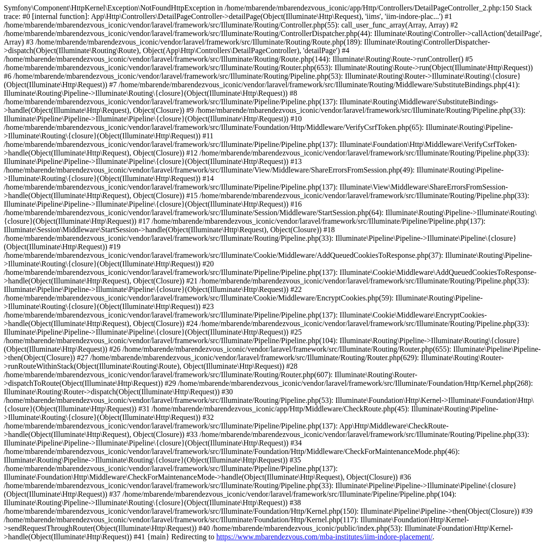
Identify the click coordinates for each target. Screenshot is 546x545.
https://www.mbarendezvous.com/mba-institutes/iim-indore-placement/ (324, 537)
